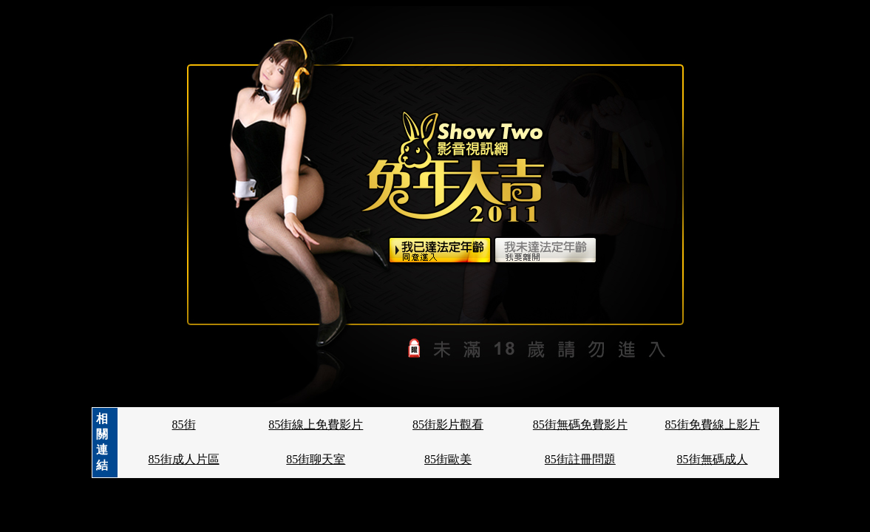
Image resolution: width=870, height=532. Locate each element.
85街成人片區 (184, 459)
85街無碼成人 (712, 459)
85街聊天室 (315, 459)
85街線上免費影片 (315, 424)
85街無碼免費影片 (580, 424)
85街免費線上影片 (712, 424)
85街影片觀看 (447, 424)
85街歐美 (448, 459)
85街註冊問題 (580, 459)
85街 (184, 424)
